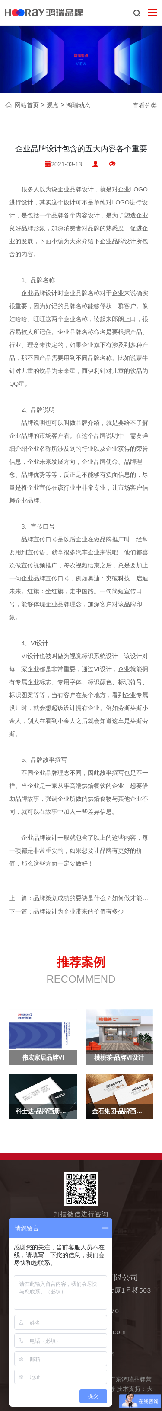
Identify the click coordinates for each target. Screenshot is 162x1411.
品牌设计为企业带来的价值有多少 (78, 911)
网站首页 (27, 105)
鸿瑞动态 (77, 105)
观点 (52, 105)
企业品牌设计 (75, 189)
